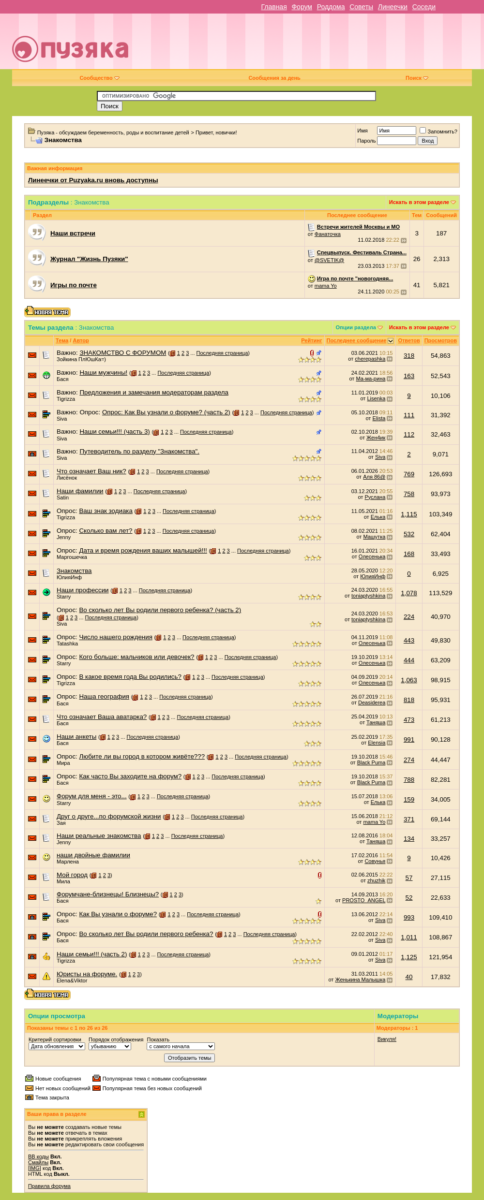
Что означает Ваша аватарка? (102, 716)
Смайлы (38, 1162)
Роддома (331, 7)
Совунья (374, 861)
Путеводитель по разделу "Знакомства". (139, 451)
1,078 (409, 593)
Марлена (68, 861)
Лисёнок (67, 478)
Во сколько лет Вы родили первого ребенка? (146, 933)
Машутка (374, 537)
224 (409, 616)
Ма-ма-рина (370, 378)
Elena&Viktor (72, 980)
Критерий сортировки (55, 1039)
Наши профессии (83, 590)
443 (409, 640)
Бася (63, 379)
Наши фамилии (80, 491)
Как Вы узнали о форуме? (118, 914)
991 (409, 739)
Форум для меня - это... (92, 796)
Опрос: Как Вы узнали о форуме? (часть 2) (166, 412)
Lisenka (376, 398)
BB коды (38, 1156)
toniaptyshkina (368, 596)
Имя (362, 130)
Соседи (424, 7)
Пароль (366, 141)
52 (409, 897)
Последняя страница (222, 353)
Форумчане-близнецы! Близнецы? (108, 894)
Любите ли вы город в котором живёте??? (142, 756)
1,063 (409, 680)
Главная (274, 7)
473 (409, 719)
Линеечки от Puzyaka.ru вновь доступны (93, 180)
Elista (378, 418)
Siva (62, 419)
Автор (81, 340)
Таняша (375, 722)
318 (409, 355)
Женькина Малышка (360, 979)
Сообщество (99, 78)
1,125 (409, 957)
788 (409, 779)
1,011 (409, 937)
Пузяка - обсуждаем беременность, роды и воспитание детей (113, 132)
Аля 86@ (374, 477)
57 (409, 877)
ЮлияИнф (69, 577)
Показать (158, 1039)
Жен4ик (375, 437)
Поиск (417, 78)
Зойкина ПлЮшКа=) (81, 359)
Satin (63, 497)
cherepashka (370, 359)
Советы (361, 7)
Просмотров (440, 340)
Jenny (64, 537)
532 (409, 534)
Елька (378, 517)
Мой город (72, 874)
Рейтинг (311, 340)
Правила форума (49, 1186)
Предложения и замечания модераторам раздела (153, 392)
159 (409, 799)
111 (409, 415)
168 (409, 553)
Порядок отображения (116, 1039)
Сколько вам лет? (105, 530)
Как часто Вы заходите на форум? (130, 776)
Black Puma (371, 762)
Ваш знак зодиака (105, 510)
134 (409, 838)
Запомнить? (438, 131)
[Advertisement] (315, 45)
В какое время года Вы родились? (130, 676)
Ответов (409, 340)
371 (409, 819)
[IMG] (34, 1168)
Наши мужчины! (103, 372)
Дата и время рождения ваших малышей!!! (143, 550)
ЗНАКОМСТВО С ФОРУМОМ (122, 352)
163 (409, 376)
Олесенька (372, 556)
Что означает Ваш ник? (91, 471)
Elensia (376, 743)
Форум (301, 7)
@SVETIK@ (329, 260)
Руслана (374, 497)
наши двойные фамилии (93, 855)
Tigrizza (66, 399)
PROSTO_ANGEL (363, 900)
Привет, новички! (216, 132)
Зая (61, 823)
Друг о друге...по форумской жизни (109, 816)
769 (409, 474)
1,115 (409, 514)
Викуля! (387, 1039)
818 (409, 699)
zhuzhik (376, 880)
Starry (64, 597)
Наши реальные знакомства (99, 835)
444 (409, 660)
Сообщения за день (274, 78)
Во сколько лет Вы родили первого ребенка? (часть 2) (160, 610)
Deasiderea (371, 702)
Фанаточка (328, 234)
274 (409, 759)
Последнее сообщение (357, 340)
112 (409, 434)
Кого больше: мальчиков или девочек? (136, 656)
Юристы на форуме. (87, 974)
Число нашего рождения (115, 637)
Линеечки (393, 7)
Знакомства (74, 570)
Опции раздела (356, 327)
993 (409, 917)
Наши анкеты (76, 736)
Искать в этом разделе (419, 202)
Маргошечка (72, 557)
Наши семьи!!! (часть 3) (114, 431)
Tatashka (67, 643)
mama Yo (326, 286)
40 (409, 976)
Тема (62, 340)
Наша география (104, 696)
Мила (63, 881)
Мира (63, 763)
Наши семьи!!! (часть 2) (92, 954)
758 (409, 494)
